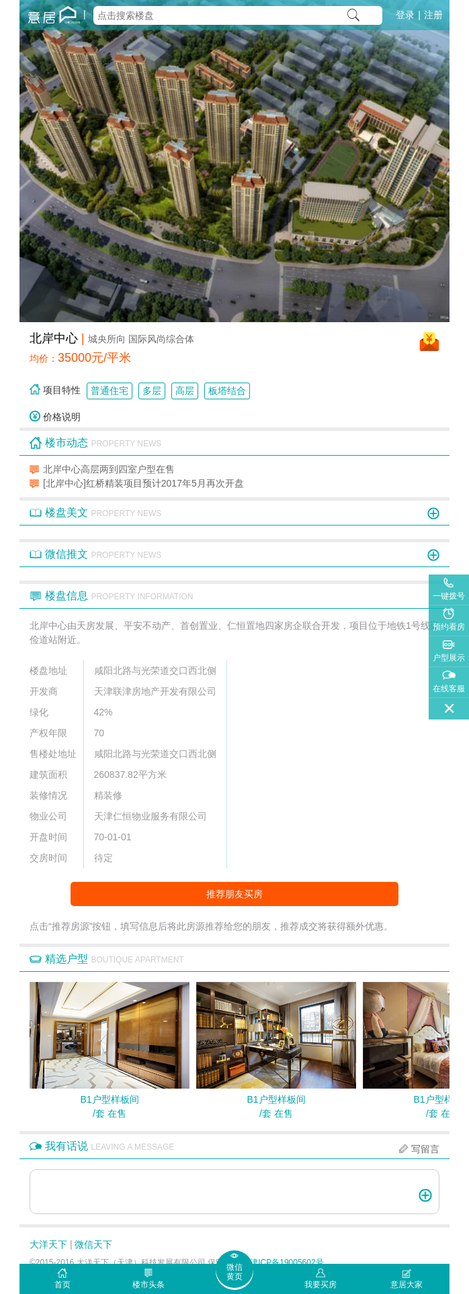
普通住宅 (109, 390)
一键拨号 (449, 596)
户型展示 (449, 657)
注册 (433, 14)
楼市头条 (148, 1284)
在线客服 (449, 688)
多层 (151, 390)
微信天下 (93, 1244)
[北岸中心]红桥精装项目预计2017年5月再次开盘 (143, 483)
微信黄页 (234, 1271)
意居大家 (406, 1284)
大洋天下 (48, 1244)
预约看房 (449, 627)
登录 (405, 14)
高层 (184, 390)
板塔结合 (227, 390)
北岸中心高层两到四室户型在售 (109, 469)
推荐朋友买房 (234, 894)
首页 (62, 1284)
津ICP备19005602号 (286, 1262)
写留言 (425, 1149)
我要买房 (320, 1284)
